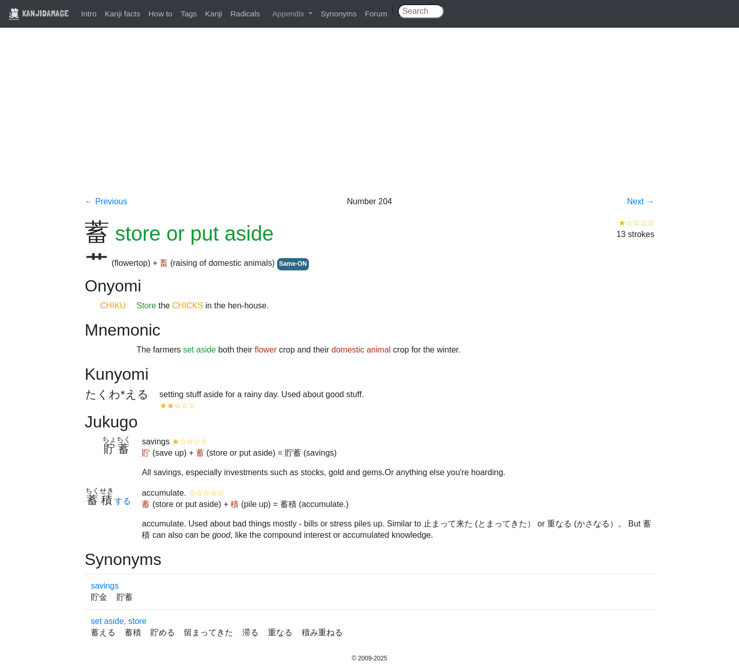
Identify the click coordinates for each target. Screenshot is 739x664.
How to (160, 13)
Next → (640, 201)
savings (105, 585)
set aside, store (119, 621)
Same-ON (293, 263)
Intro (88, 13)
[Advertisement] (369, 119)
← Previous (106, 201)
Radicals (245, 13)
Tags (189, 13)
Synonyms (339, 13)
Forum (376, 13)
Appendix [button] (289, 13)
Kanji (213, 13)
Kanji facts (122, 13)
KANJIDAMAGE (38, 13)
